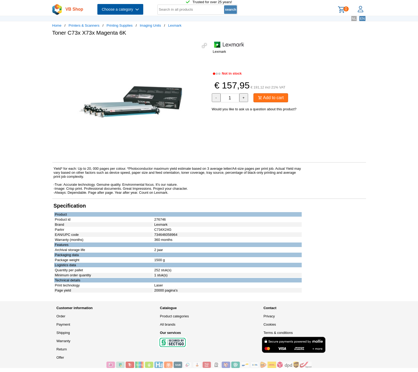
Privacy (269, 316)
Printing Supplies (120, 25)
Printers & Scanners (84, 25)
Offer (60, 357)
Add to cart (271, 97)
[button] (204, 45)
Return (62, 349)
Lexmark (174, 25)
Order (61, 316)
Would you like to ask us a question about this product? (254, 109)
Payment (63, 324)
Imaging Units (150, 25)
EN (362, 19)
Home (57, 25)
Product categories (174, 316)
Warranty (63, 341)
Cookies (270, 324)
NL (354, 19)
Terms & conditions (278, 333)
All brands (168, 324)
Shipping (63, 333)
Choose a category (120, 9)
